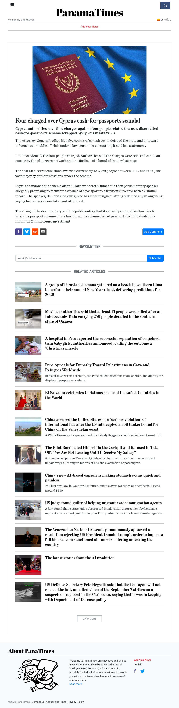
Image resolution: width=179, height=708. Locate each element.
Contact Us (38, 701)
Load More (89, 618)
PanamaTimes (89, 12)
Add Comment (153, 231)
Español (164, 19)
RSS (138, 664)
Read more (75, 684)
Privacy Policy (76, 701)
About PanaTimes (56, 701)
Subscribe (155, 258)
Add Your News (89, 26)
